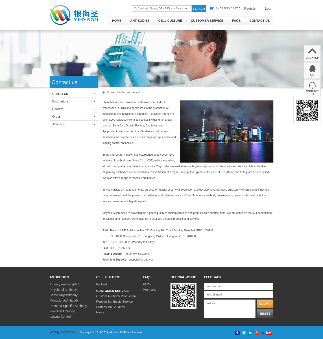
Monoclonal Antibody (64, 300)
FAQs (236, 20)
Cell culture (170, 20)
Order (56, 116)
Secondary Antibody (64, 295)
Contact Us (60, 94)
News (100, 312)
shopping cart (228, 8)
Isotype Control (60, 316)
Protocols (149, 289)
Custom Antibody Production (116, 296)
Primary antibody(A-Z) (65, 284)
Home (117, 20)
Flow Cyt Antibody (62, 311)
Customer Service (207, 20)
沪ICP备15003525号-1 (63, 332)
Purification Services (110, 307)
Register (250, 8)
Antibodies (140, 20)
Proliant (101, 284)
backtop (312, 57)
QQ (312, 74)
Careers (57, 109)
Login (269, 8)
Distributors (60, 101)
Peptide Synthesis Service (114, 301)
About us (58, 124)
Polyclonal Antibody (63, 289)
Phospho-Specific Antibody (68, 306)
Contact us (259, 20)
